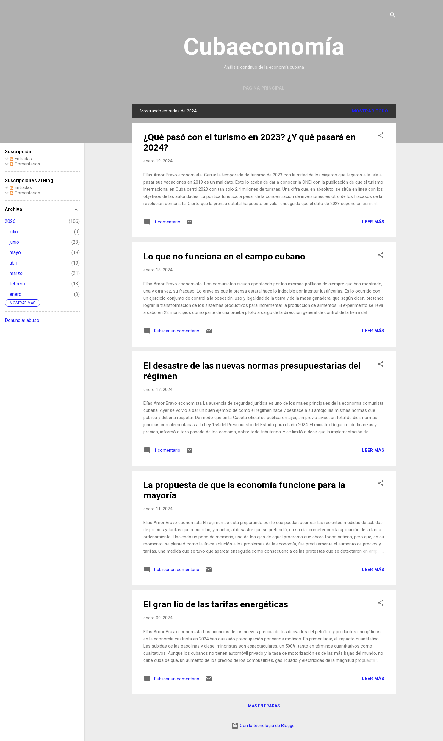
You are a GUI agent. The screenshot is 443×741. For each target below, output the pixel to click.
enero (15, 294)
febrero (17, 284)
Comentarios (25, 164)
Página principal (264, 88)
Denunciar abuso (22, 320)
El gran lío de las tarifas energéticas (215, 604)
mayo (15, 252)
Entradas (21, 158)
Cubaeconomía (264, 47)
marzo (16, 273)
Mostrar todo (370, 111)
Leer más (373, 221)
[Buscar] (392, 16)
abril (14, 263)
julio (14, 232)
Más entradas (264, 706)
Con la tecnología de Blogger (263, 725)
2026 (10, 221)
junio (14, 242)
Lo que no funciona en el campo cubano (224, 256)
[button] (380, 136)
